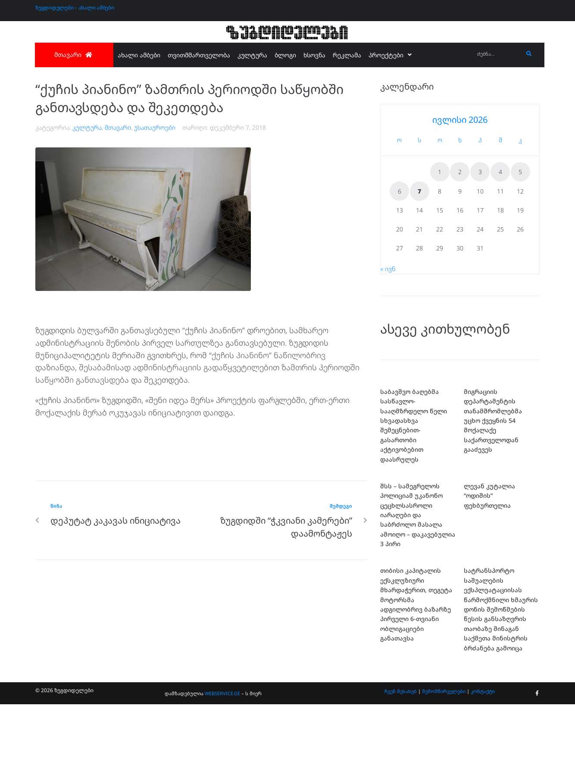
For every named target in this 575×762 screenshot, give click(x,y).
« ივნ (388, 269)
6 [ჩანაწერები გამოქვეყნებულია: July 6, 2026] (399, 191)
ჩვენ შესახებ (400, 691)
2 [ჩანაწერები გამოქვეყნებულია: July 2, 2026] (460, 172)
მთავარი (118, 127)
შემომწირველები (444, 691)
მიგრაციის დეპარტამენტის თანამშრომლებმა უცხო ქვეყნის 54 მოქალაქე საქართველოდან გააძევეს (493, 420)
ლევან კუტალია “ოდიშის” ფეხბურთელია (489, 495)
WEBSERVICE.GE (222, 693)
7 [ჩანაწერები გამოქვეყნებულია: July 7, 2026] (419, 191)
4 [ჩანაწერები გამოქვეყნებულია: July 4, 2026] (500, 172)
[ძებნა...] (498, 54)
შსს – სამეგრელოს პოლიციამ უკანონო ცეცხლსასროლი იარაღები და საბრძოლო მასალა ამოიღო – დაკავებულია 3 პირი (417, 515)
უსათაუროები (154, 127)
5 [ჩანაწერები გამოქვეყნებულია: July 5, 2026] (520, 172)
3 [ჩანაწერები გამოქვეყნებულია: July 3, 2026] (480, 172)
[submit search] (529, 53)
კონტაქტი (483, 691)
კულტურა (87, 127)
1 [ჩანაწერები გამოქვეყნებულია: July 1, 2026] (439, 172)
